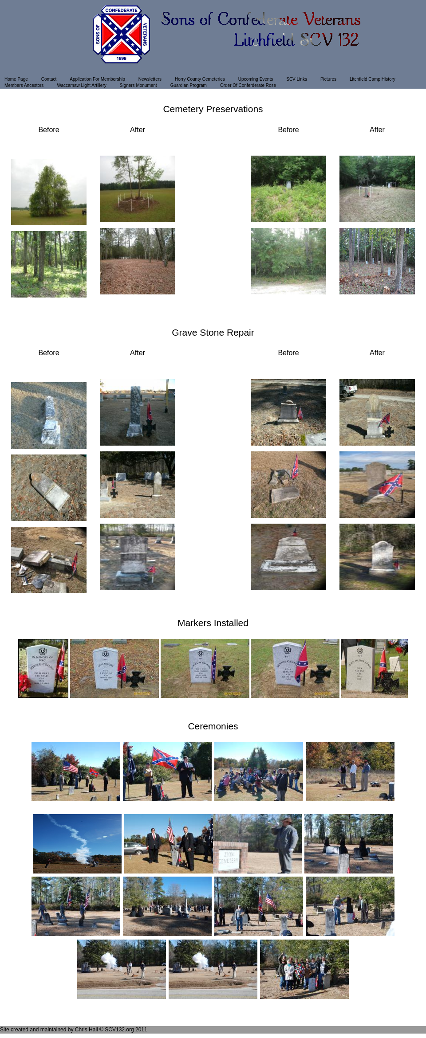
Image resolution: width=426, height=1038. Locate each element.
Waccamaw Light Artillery (81, 85)
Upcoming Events (255, 79)
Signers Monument (138, 85)
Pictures (328, 79)
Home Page (16, 79)
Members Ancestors (23, 85)
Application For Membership (97, 79)
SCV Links (296, 79)
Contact (48, 79)
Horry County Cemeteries (200, 79)
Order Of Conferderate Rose (248, 85)
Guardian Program (188, 85)
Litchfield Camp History (372, 79)
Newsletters (150, 79)
